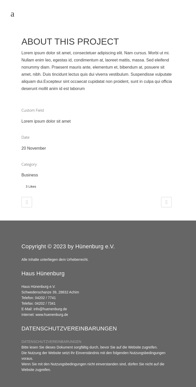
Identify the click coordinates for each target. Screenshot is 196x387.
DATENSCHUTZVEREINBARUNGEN (51, 342)
